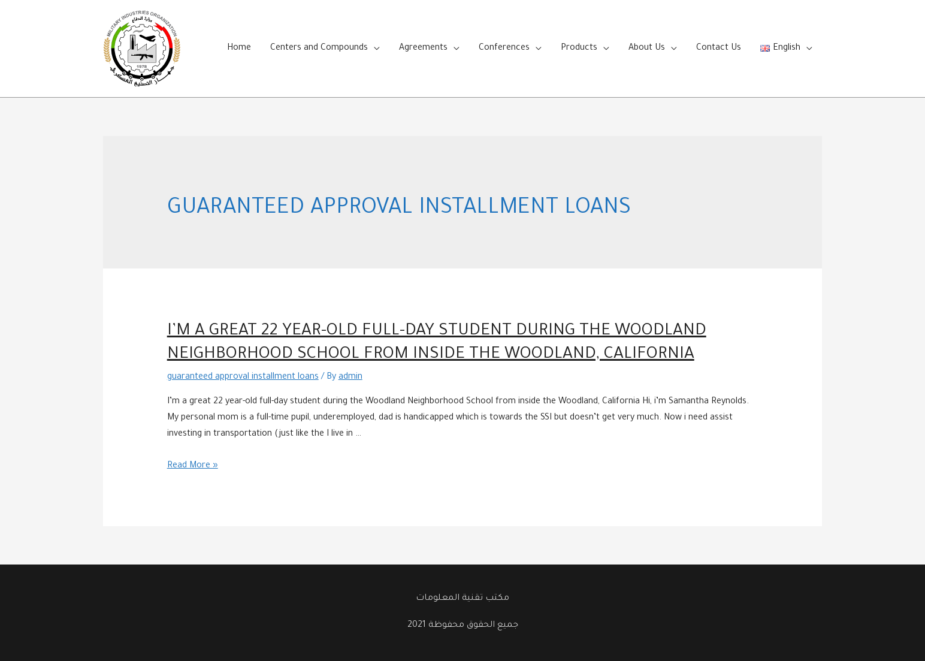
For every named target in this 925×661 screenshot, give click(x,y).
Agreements (423, 48)
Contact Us (718, 48)
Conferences (504, 48)
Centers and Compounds (319, 48)
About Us (646, 48)
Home (239, 48)
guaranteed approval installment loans (243, 377)
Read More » (192, 466)
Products (579, 48)
